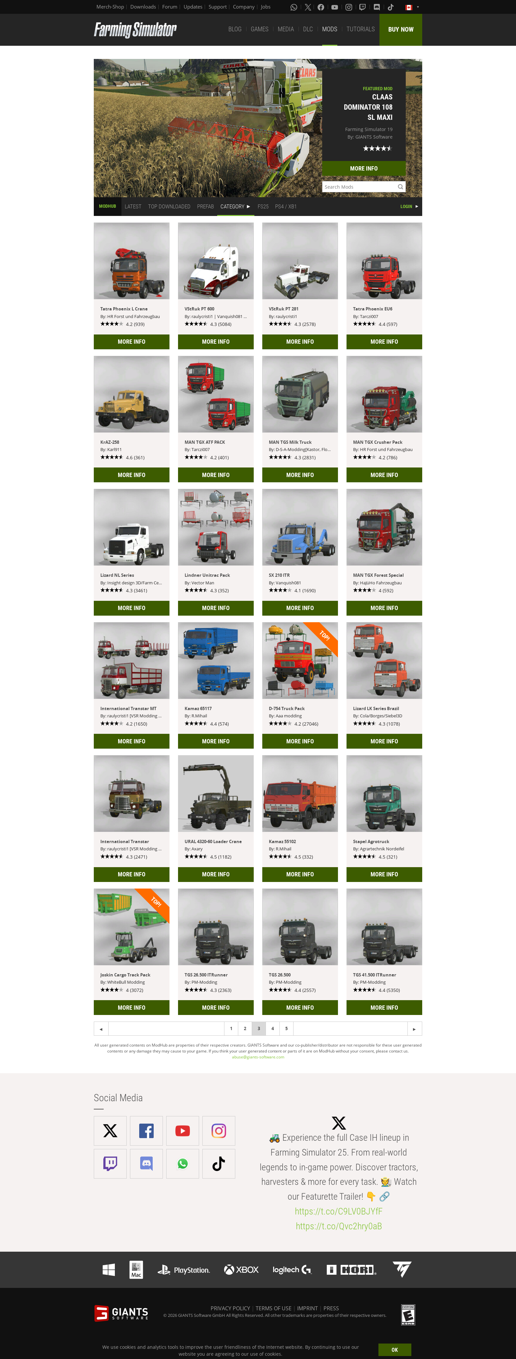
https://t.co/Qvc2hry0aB (339, 1226)
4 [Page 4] (272, 1028)
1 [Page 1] (231, 1028)
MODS (329, 29)
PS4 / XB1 (286, 206)
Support (218, 6)
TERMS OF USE (274, 1308)
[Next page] (101, 1028)
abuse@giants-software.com (258, 1057)
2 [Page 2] (245, 1028)
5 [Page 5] (286, 1028)
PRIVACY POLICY (230, 1308)
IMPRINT (307, 1308)
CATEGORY (232, 206)
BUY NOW (401, 29)
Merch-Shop (110, 6)
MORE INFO (364, 168)
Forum (169, 6)
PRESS (331, 1308)
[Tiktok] (391, 7)
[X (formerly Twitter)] (308, 7)
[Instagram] (349, 7)
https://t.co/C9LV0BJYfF (339, 1211)
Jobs (266, 6)
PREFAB (205, 206)
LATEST (133, 206)
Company (244, 6)
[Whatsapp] (294, 7)
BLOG (235, 29)
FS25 (263, 206)
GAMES (260, 29)
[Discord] (377, 7)
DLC (308, 29)
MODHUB (107, 206)
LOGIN (406, 206)
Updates (193, 6)
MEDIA (286, 29)
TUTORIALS (361, 29)
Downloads (143, 6)
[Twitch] (363, 7)
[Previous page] (415, 1028)
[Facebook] (321, 7)
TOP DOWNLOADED (169, 206)
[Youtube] (335, 7)
